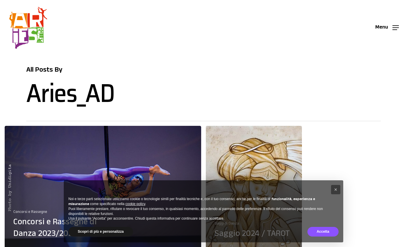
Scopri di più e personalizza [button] (101, 232)
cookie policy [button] (135, 204)
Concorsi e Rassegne (30, 211)
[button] (387, 28)
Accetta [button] (323, 232)
